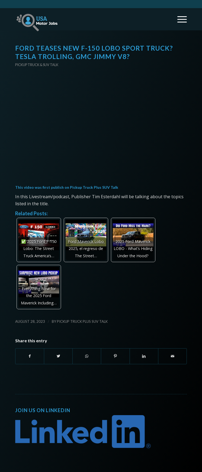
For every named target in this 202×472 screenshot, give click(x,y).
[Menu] (179, 19)
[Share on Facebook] (29, 356)
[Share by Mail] (172, 356)
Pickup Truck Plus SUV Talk (94, 187)
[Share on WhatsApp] (87, 356)
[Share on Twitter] (58, 356)
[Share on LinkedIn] (144, 356)
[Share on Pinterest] (115, 356)
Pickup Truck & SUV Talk (36, 65)
